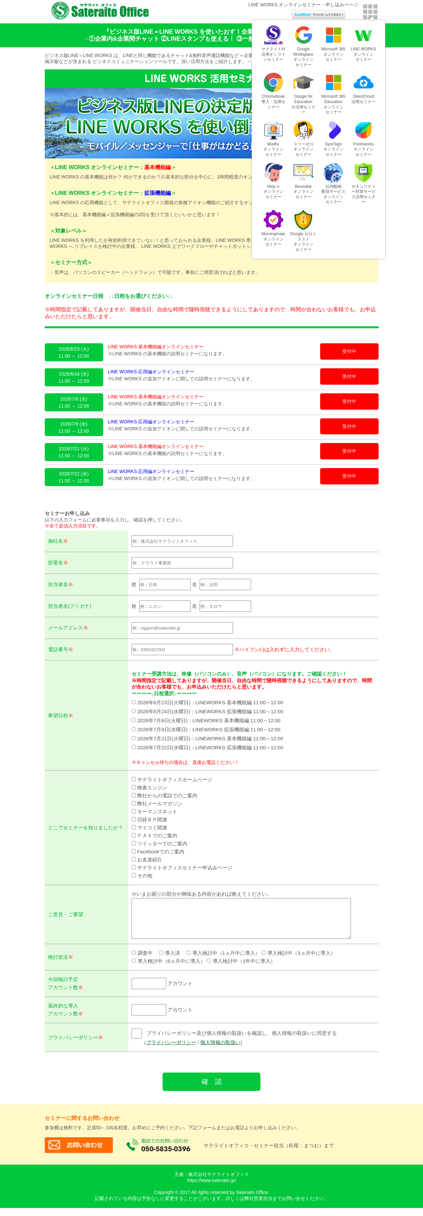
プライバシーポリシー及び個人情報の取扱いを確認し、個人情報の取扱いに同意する (232, 1041)
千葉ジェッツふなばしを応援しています (404, 31)
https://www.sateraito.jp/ (211, 1188)
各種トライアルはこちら (404, 148)
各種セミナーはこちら (404, 111)
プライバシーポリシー (169, 1050)
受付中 (349, 351)
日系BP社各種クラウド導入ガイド (404, 73)
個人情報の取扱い (218, 1050)
